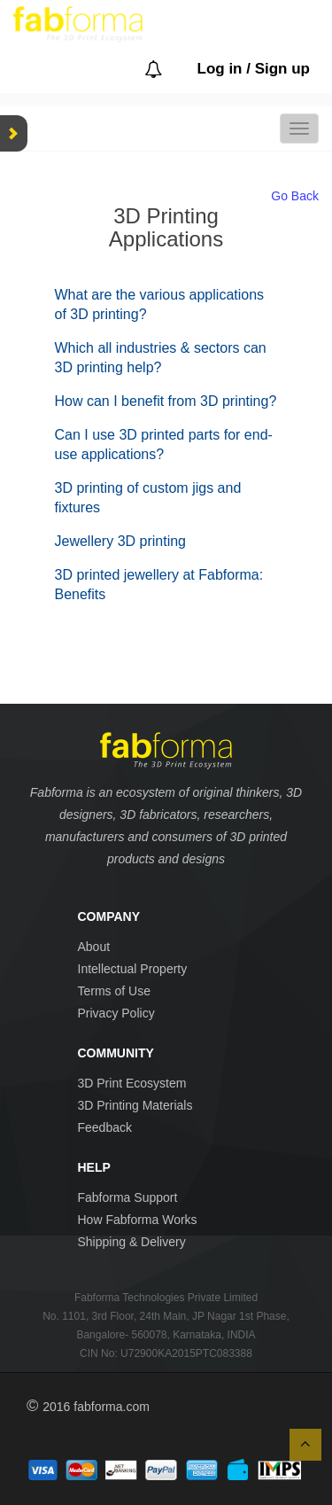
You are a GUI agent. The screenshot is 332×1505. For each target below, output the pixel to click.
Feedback (105, 1127)
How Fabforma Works (137, 1220)
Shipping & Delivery (132, 1242)
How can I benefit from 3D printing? (166, 401)
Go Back (295, 196)
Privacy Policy (116, 1013)
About (94, 947)
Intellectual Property (133, 969)
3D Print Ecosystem (132, 1083)
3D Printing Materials (135, 1105)
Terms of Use (114, 991)
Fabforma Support (128, 1197)
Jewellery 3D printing (121, 541)
